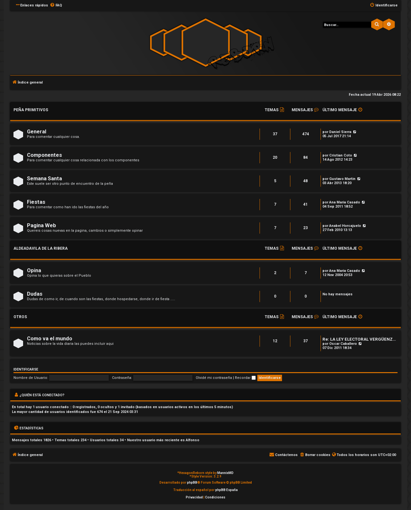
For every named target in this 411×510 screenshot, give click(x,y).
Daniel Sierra (340, 132)
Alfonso (192, 440)
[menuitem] (56, 5)
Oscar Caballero (343, 344)
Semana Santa (44, 178)
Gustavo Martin (342, 179)
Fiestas (36, 202)
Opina (34, 270)
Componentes (44, 155)
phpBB (192, 482)
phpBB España (226, 490)
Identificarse (25, 369)
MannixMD (225, 473)
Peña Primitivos (30, 110)
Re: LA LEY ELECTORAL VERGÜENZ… (359, 339)
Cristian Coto (340, 155)
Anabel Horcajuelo (345, 226)
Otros (20, 317)
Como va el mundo (49, 339)
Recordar (245, 378)
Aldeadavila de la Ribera (40, 248)
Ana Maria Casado (344, 202)
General (36, 132)
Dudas (34, 294)
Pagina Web (41, 225)
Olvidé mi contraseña (214, 378)
